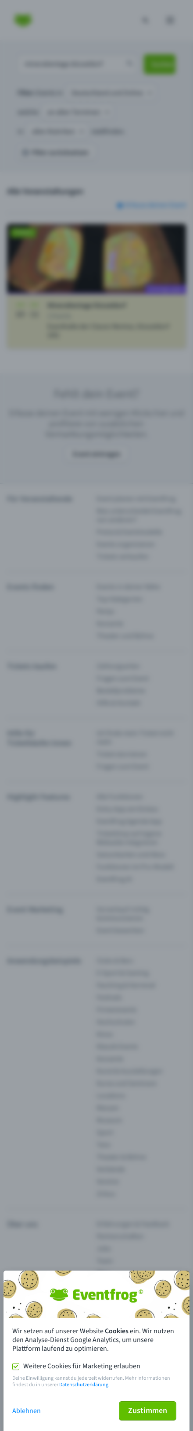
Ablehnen (26, 1410)
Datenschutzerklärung (83, 1384)
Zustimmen (147, 1410)
